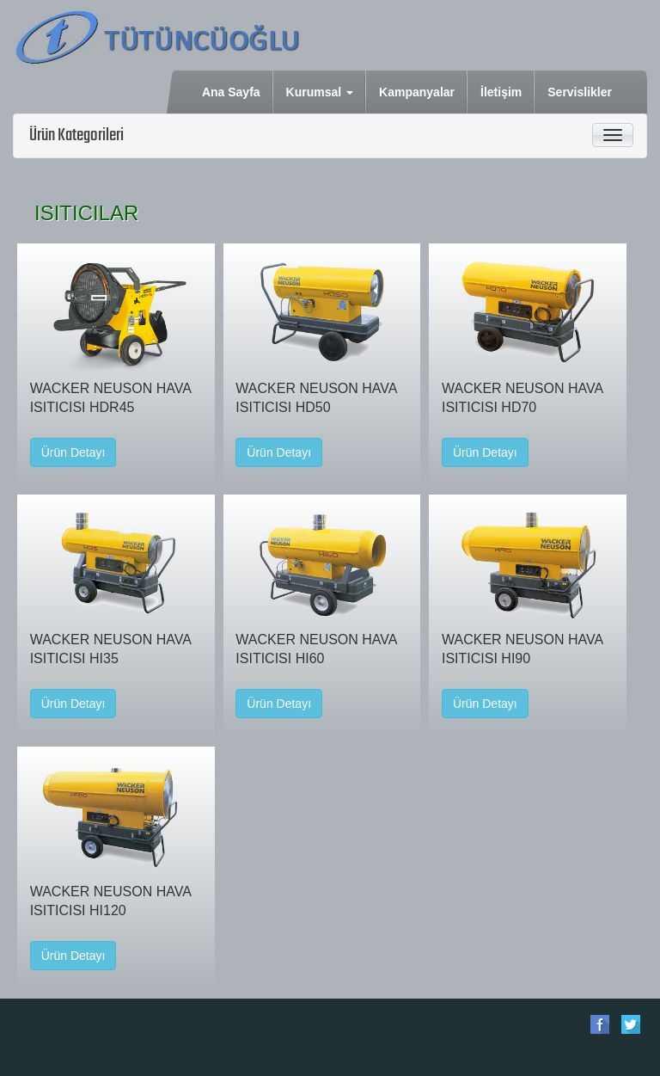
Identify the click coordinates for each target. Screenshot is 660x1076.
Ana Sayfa (232, 91)
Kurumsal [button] (319, 92)
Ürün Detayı (73, 452)
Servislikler (580, 91)
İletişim (502, 91)
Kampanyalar (418, 91)
